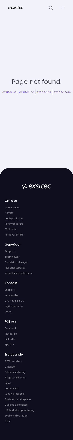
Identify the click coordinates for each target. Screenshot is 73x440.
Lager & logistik (14, 394)
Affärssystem (13, 361)
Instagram (11, 334)
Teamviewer (12, 257)
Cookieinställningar (16, 262)
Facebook (11, 328)
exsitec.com (62, 92)
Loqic (8, 311)
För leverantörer (15, 235)
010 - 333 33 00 (14, 301)
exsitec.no (26, 92)
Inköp (8, 383)
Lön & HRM (11, 388)
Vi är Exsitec (12, 207)
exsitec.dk (44, 92)
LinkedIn (10, 339)
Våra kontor (12, 295)
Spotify (9, 344)
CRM (8, 421)
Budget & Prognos (16, 405)
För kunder (11, 229)
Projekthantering (15, 377)
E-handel (10, 367)
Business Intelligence (18, 399)
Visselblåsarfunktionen (19, 273)
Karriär (9, 213)
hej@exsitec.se (14, 306)
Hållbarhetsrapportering (19, 410)
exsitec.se (9, 92)
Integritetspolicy (15, 268)
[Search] (50, 7)
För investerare (14, 224)
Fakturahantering (15, 372)
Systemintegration (16, 415)
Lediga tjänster (14, 218)
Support (10, 251)
